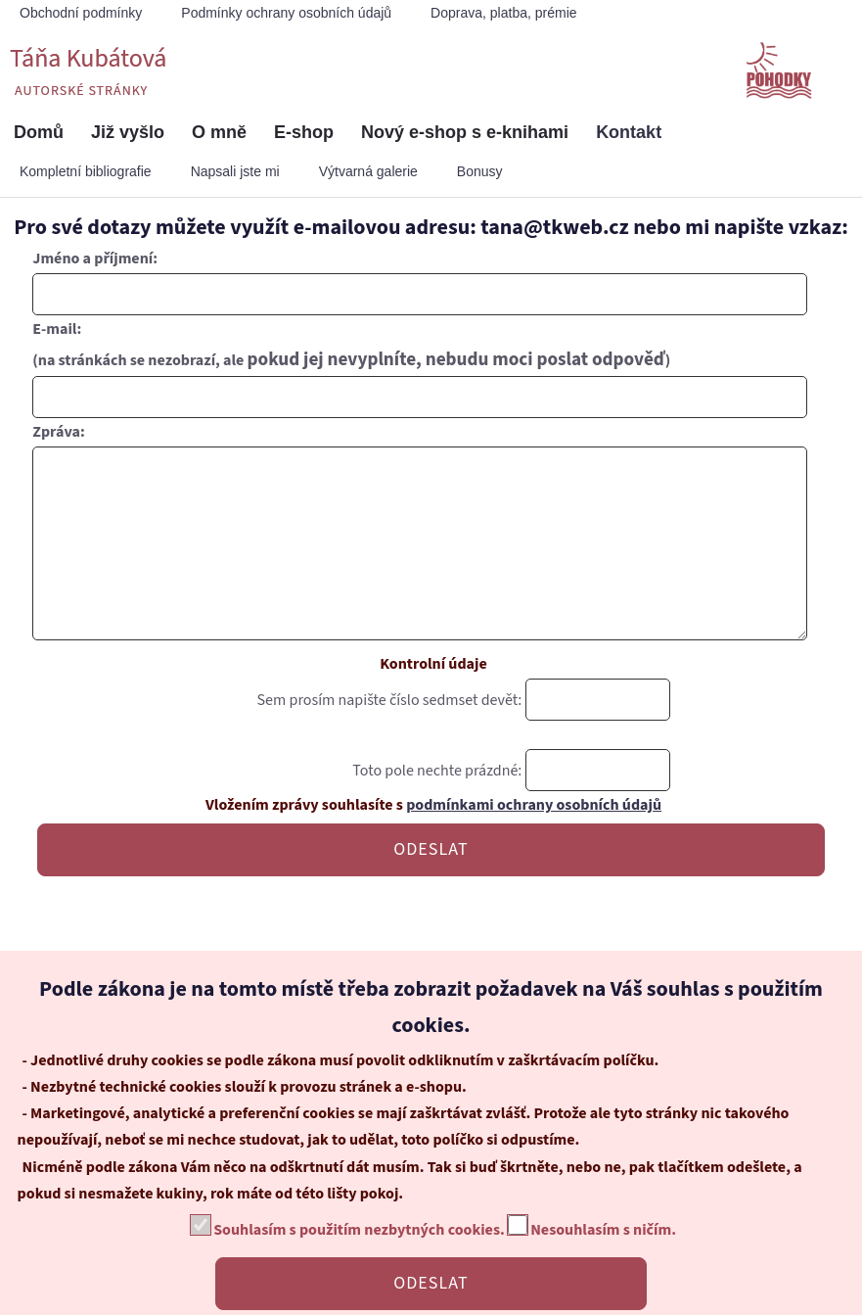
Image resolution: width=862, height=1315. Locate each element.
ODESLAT (430, 888)
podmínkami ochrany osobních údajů (533, 844)
